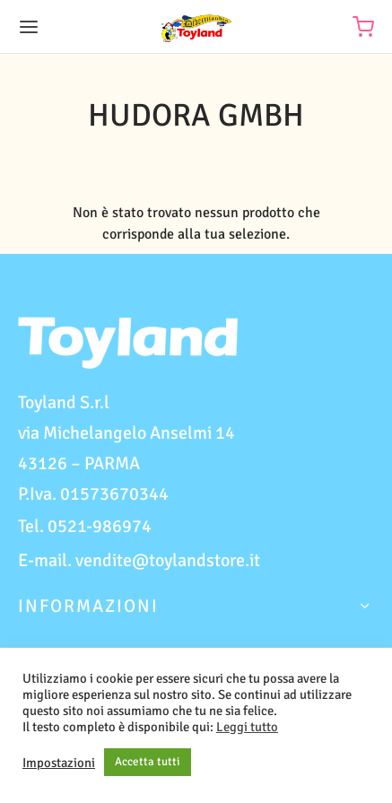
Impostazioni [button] (58, 763)
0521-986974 (100, 526)
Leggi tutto (247, 727)
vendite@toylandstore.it (167, 560)
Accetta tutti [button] (147, 762)
